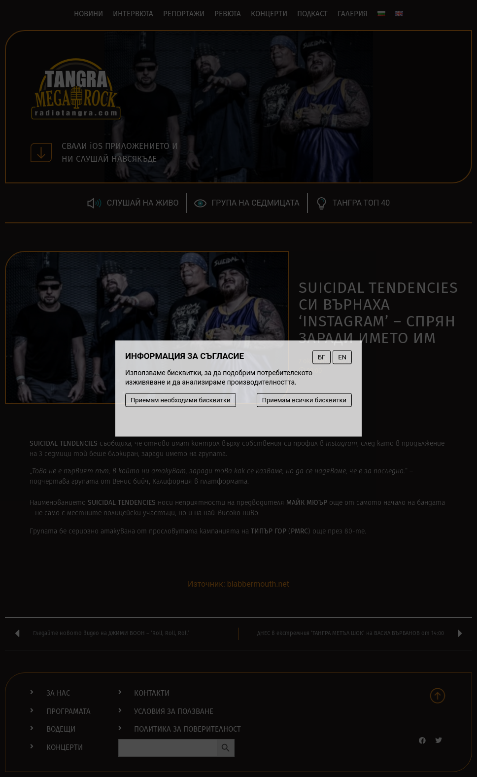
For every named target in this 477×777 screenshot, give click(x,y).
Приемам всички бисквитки (304, 400)
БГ (321, 357)
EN (342, 357)
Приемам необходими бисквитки (181, 400)
